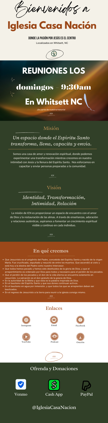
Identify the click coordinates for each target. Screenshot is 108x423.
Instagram (26, 325)
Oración (80, 342)
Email (54, 325)
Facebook (80, 325)
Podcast (54, 341)
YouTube (26, 341)
